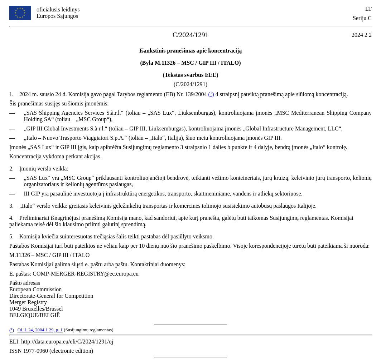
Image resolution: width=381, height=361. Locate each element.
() (211, 94)
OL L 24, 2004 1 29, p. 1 (40, 330)
